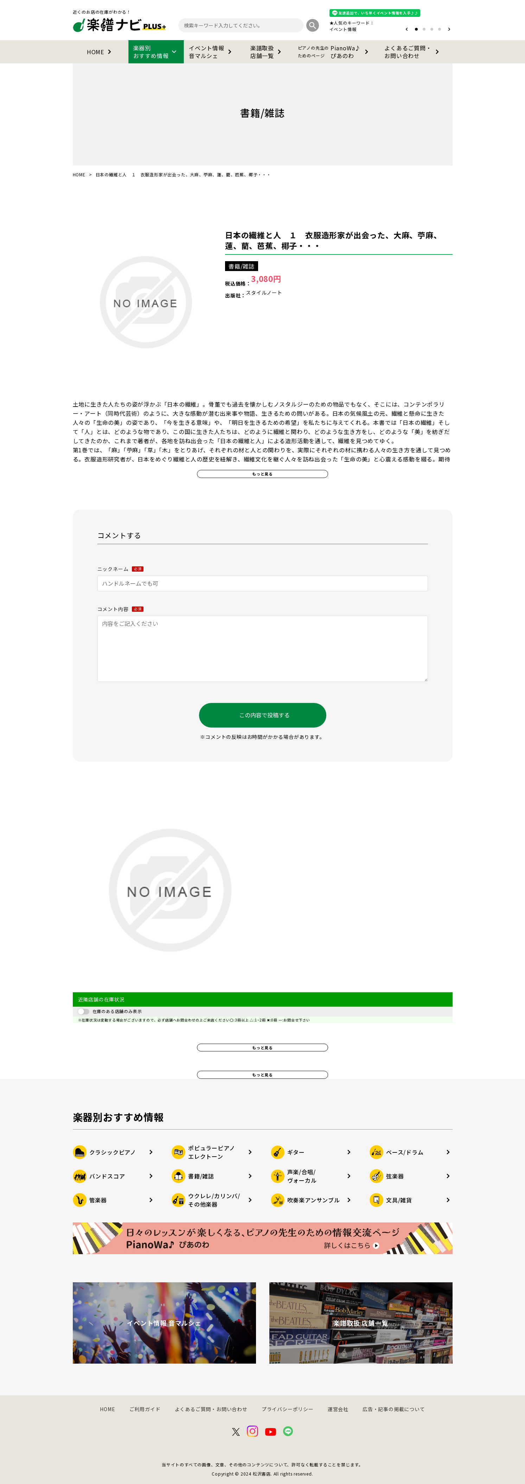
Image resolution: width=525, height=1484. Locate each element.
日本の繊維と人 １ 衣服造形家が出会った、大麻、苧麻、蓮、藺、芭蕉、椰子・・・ (333, 240)
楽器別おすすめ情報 (156, 52)
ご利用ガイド (145, 1409)
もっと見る (262, 474)
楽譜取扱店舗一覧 (267, 52)
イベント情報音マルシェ (211, 52)
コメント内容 (120, 608)
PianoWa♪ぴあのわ (334, 52)
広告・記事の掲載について (394, 1409)
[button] (406, 29)
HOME (100, 51)
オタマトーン (321, 29)
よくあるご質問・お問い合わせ (412, 52)
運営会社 (338, 1409)
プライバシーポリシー (288, 1409)
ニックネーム (120, 568)
